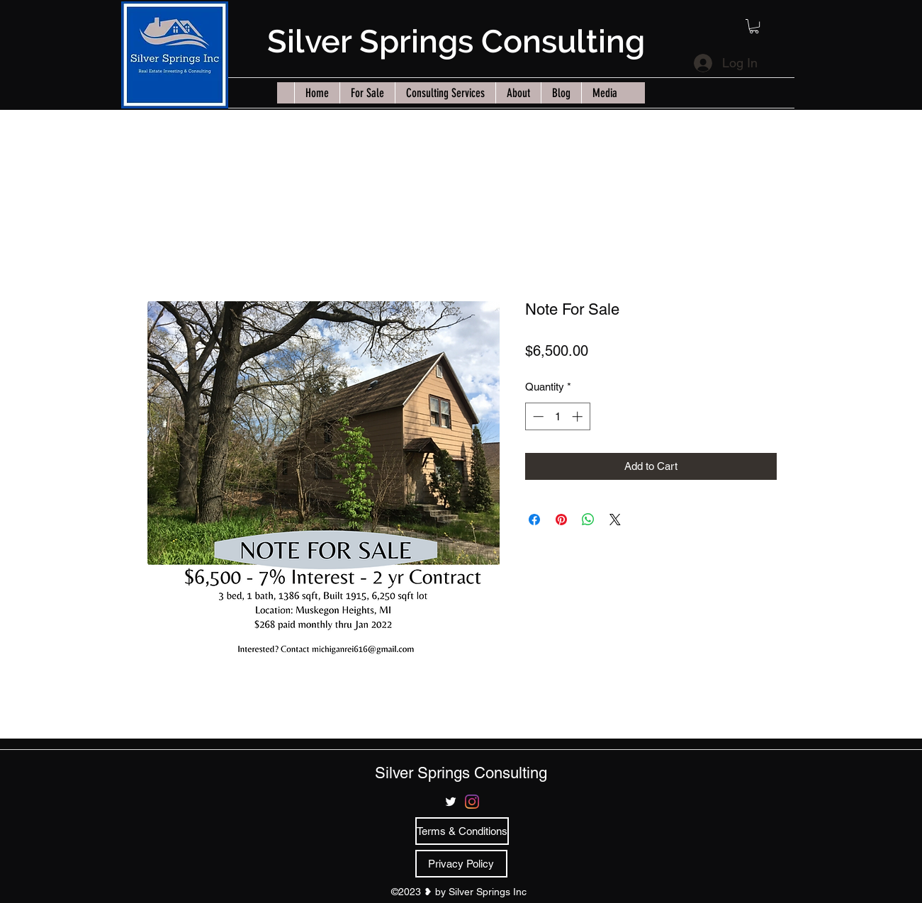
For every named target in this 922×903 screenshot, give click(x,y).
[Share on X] (615, 519)
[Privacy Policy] (461, 863)
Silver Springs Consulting (456, 41)
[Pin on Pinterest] (561, 519)
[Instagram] (472, 802)
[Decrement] (536, 416)
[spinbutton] (557, 416)
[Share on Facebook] (534, 519)
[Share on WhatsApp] (588, 519)
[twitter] (451, 802)
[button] (754, 26)
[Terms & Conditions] (462, 831)
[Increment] (578, 416)
